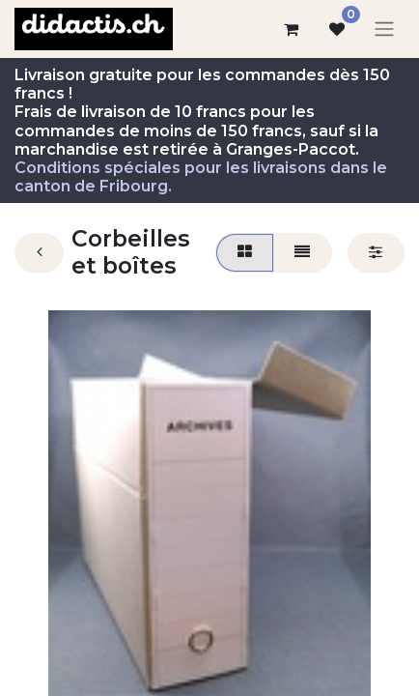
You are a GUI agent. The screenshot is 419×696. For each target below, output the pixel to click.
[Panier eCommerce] (290, 29)
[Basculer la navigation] (384, 29)
